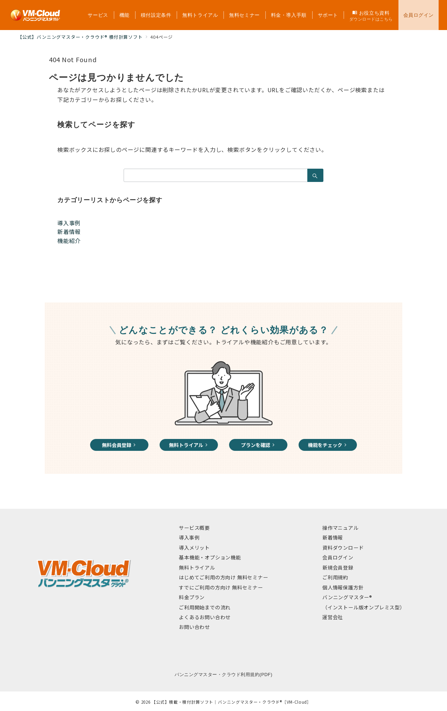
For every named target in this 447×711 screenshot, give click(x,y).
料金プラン (192, 597)
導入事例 (69, 223)
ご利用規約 (335, 577)
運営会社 (332, 617)
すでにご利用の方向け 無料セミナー (221, 587)
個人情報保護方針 (343, 587)
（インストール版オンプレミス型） (363, 607)
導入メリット (194, 547)
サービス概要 (194, 527)
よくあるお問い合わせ (204, 617)
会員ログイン (337, 557)
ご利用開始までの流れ (204, 607)
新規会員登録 (337, 567)
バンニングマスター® (347, 597)
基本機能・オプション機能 (210, 557)
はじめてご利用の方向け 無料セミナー (223, 577)
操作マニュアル (340, 527)
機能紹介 (69, 240)
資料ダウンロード (343, 547)
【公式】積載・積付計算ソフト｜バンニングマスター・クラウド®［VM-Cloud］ (232, 702)
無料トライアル (197, 567)
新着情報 (69, 231)
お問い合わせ (194, 626)
